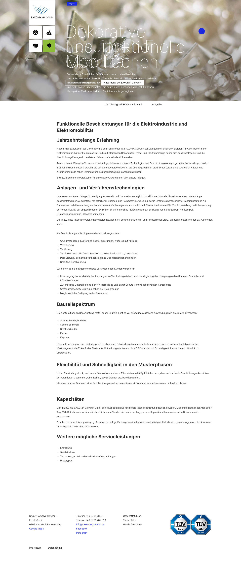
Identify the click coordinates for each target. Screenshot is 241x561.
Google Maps (36, 528)
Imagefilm (157, 104)
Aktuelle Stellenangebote (83, 104)
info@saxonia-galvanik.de (90, 524)
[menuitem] (72, 4)
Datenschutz (55, 547)
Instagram (81, 532)
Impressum (35, 547)
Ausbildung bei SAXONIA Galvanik (124, 104)
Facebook (81, 528)
